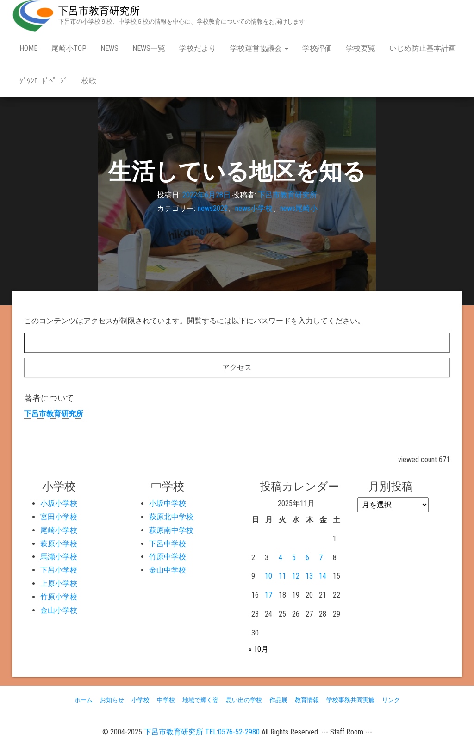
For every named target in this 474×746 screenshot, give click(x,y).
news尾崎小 (299, 208)
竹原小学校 (58, 596)
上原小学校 (58, 583)
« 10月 (258, 649)
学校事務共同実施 (350, 700)
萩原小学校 (58, 543)
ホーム (84, 700)
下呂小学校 (58, 570)
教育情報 (307, 700)
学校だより (197, 48)
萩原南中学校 (171, 530)
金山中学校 (167, 570)
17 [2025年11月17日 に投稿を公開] (268, 595)
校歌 (88, 80)
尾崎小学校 (58, 530)
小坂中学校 (167, 503)
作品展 (278, 700)
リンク (391, 700)
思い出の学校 (244, 700)
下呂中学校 (167, 543)
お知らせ (112, 700)
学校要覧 (360, 48)
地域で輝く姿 (200, 700)
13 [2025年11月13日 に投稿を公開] (309, 576)
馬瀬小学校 (58, 556)
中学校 (166, 700)
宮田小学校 (58, 516)
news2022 (213, 208)
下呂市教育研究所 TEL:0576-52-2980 (202, 732)
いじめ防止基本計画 (422, 48)
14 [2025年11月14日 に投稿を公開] (322, 576)
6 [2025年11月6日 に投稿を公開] (307, 557)
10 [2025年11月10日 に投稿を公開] (268, 576)
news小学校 (254, 208)
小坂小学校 (58, 503)
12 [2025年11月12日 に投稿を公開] (295, 576)
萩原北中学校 (171, 516)
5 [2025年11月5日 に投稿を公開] (294, 557)
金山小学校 (58, 610)
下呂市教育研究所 (99, 11)
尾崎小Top (69, 48)
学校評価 (317, 48)
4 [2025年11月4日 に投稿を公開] (280, 557)
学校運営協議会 (259, 48)
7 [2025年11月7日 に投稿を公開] (321, 557)
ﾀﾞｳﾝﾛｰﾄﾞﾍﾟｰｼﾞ (43, 80)
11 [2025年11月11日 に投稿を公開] (282, 576)
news (109, 48)
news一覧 (148, 48)
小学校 (140, 700)
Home (28, 48)
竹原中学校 (167, 556)
